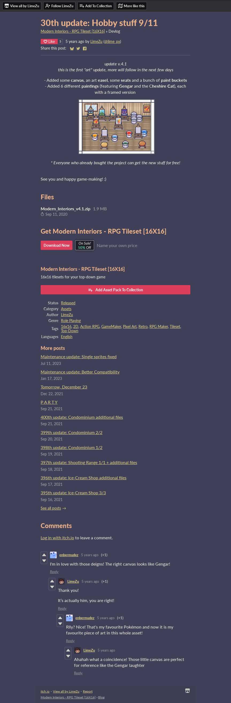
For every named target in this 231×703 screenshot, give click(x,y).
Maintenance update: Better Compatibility (80, 371)
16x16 (66, 326)
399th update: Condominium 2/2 (71, 432)
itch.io (45, 691)
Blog (101, 697)
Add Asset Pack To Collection (115, 289)
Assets (66, 309)
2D (75, 326)
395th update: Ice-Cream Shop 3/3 (73, 492)
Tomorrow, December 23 (64, 386)
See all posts (51, 508)
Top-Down (69, 331)
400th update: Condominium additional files (82, 417)
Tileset (175, 326)
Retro (143, 326)
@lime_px (112, 41)
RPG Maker (158, 326)
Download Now (57, 245)
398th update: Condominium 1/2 (71, 447)
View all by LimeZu (66, 691)
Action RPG (89, 326)
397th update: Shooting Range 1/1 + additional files (89, 462)
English (66, 337)
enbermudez (68, 555)
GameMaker (111, 326)
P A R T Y (49, 402)
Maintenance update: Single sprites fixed (79, 356)
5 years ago (89, 555)
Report (88, 691)
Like (49, 41)
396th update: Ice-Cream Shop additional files (83, 477)
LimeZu (96, 41)
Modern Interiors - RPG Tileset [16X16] (73, 31)
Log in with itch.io (57, 537)
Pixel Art (130, 326)
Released (68, 303)
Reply (54, 572)
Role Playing (71, 321)
